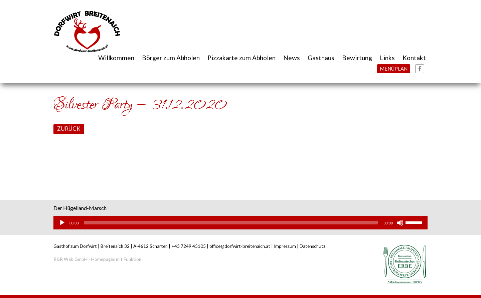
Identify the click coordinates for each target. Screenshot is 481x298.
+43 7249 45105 (188, 246)
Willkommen (116, 58)
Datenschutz (312, 246)
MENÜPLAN (394, 69)
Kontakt (414, 58)
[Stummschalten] (400, 222)
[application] (240, 222)
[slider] (231, 222)
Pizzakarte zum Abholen (241, 58)
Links (387, 58)
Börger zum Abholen (171, 58)
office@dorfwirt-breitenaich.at (239, 246)
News (291, 58)
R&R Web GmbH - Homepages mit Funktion (97, 259)
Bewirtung (357, 58)
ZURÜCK (69, 128)
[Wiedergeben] (62, 222)
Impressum (285, 246)
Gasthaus (321, 58)
